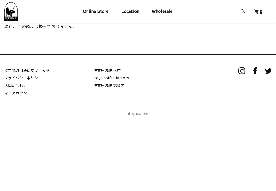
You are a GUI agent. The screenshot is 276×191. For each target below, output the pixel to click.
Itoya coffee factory (111, 77)
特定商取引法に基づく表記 (26, 70)
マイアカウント (17, 93)
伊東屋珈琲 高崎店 (109, 85)
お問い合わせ (15, 85)
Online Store (96, 11)
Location (130, 11)
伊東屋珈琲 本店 (107, 70)
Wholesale (162, 11)
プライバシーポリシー (23, 77)
